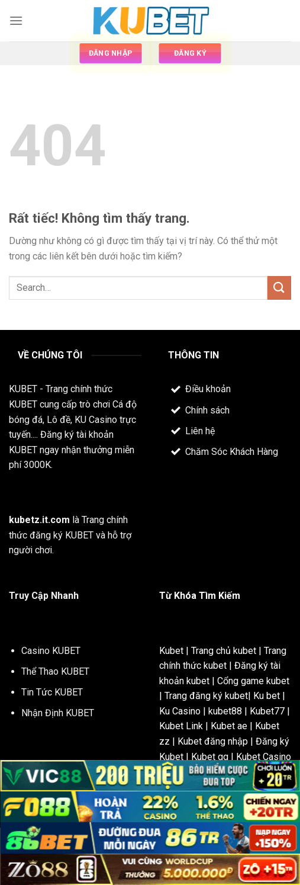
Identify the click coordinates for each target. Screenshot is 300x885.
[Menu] (16, 20)
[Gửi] (279, 287)
